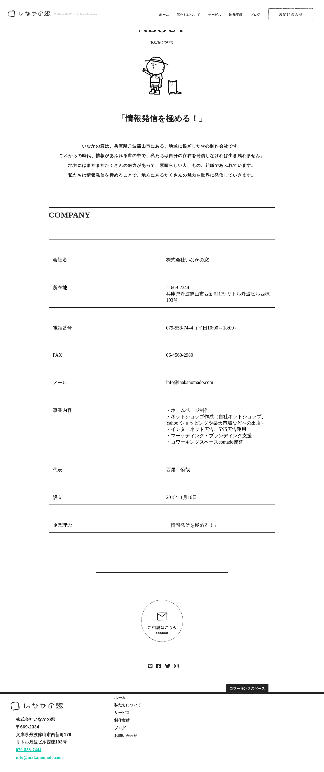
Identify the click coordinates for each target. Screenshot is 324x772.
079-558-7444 (29, 749)
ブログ (255, 15)
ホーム (164, 15)
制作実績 (235, 15)
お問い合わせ (125, 735)
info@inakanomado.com (39, 757)
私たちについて (188, 15)
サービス (214, 15)
